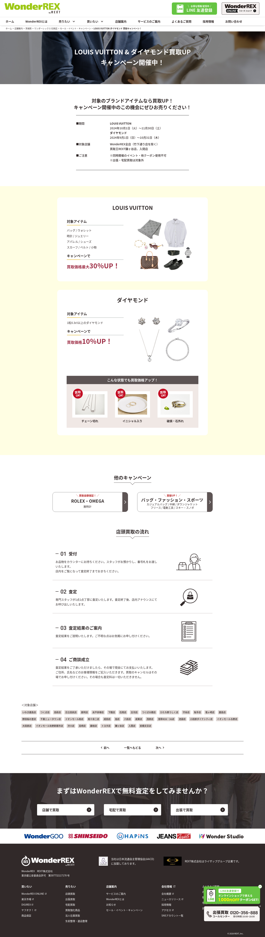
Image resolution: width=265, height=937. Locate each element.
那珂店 (84, 712)
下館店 (111, 712)
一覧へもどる (132, 748)
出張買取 (70, 899)
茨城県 (28, 28)
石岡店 (123, 712)
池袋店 (182, 719)
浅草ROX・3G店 (166, 719)
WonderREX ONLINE (32, 893)
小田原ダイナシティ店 (201, 719)
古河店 (134, 712)
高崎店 (82, 725)
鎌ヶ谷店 (119, 725)
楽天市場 (26, 899)
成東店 (138, 719)
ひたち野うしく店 (169, 712)
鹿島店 (222, 712)
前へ (106, 748)
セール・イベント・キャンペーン (75, 28)
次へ (158, 748)
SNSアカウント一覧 (172, 915)
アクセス (166, 910)
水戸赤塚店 (98, 712)
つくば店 (44, 712)
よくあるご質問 (181, 21)
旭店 (117, 719)
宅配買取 (70, 904)
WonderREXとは (36, 21)
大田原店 (26, 725)
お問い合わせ (233, 21)
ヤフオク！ (27, 910)
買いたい (95, 21)
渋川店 (71, 725)
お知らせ (111, 904)
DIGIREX (26, 904)
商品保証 (26, 915)
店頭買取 (70, 893)
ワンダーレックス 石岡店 (45, 28)
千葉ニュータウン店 (50, 719)
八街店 (127, 719)
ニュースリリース (171, 899)
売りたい (67, 21)
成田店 (107, 719)
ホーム (10, 21)
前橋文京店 (145, 725)
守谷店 (186, 712)
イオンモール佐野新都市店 (49, 725)
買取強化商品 (72, 910)
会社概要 (166, 893)
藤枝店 (93, 725)
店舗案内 (120, 21)
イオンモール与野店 (227, 719)
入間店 (132, 725)
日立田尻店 (71, 712)
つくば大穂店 (149, 712)
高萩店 (57, 712)
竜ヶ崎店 (209, 712)
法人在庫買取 (72, 915)
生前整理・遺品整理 (76, 921)
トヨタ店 (105, 725)
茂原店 (150, 719)
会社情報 (166, 886)
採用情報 (208, 21)
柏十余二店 (93, 719)
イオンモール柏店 (74, 719)
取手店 (197, 712)
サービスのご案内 (149, 21)
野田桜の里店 (29, 719)
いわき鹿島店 (29, 712)
